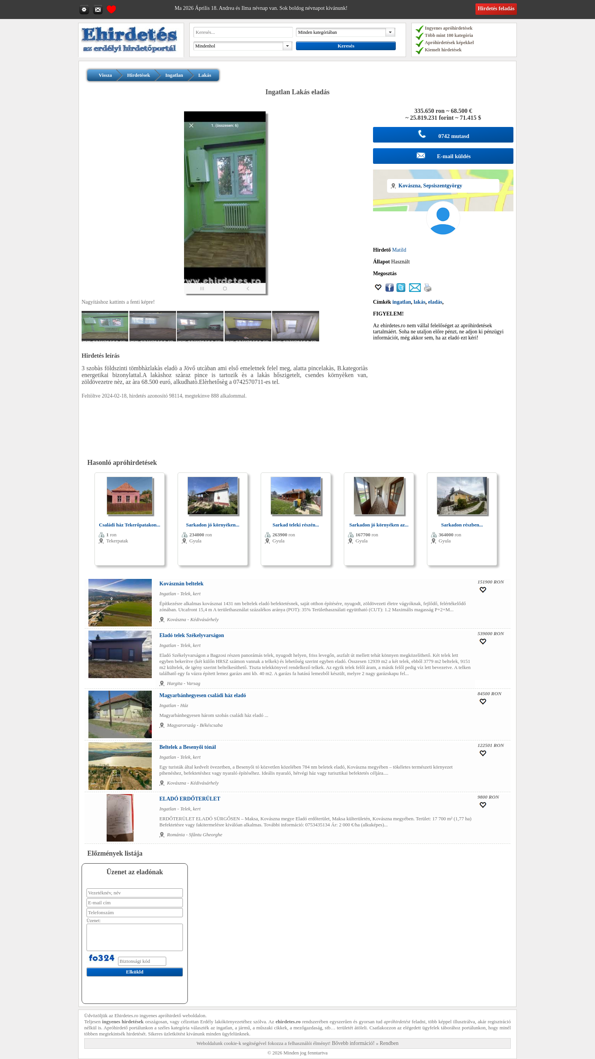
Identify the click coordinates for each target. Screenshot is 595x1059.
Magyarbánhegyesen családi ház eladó (202, 695)
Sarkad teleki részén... (295, 525)
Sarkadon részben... (462, 525)
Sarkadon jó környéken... (212, 525)
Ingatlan (174, 75)
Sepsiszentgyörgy (442, 186)
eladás (435, 302)
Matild (399, 250)
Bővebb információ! (353, 1043)
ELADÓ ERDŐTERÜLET (189, 799)
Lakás (204, 75)
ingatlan (401, 302)
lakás (419, 302)
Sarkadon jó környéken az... (378, 525)
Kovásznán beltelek (181, 584)
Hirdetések (138, 75)
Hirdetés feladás (496, 8)
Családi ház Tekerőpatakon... (129, 525)
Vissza (105, 75)
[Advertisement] (443, 400)
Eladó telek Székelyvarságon (191, 635)
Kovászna (409, 186)
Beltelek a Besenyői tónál (187, 747)
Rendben (389, 1043)
